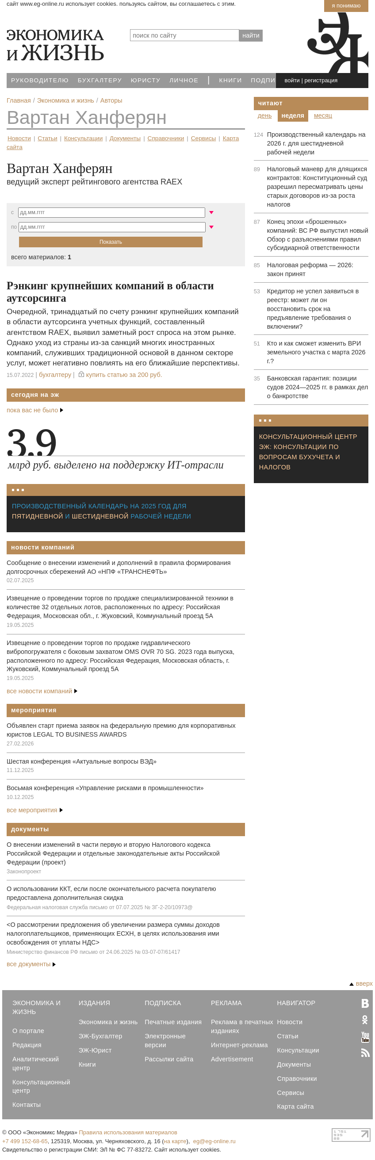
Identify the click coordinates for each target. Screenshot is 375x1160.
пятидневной (37, 516)
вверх (361, 983)
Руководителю (40, 80)
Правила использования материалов (128, 1132)
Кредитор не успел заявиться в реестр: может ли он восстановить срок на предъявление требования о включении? (313, 309)
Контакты (26, 1104)
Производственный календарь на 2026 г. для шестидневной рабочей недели (316, 143)
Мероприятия (34, 710)
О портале (28, 1030)
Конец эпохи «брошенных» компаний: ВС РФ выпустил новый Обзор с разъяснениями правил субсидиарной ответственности (317, 235)
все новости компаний (42, 691)
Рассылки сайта (169, 1059)
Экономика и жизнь (108, 1022)
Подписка (270, 80)
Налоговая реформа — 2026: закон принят (310, 269)
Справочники (166, 138)
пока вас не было (35, 410)
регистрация (320, 80)
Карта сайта (295, 1106)
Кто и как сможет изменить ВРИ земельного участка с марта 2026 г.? (316, 352)
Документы (125, 138)
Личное (184, 80)
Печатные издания (173, 1022)
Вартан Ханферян (87, 117)
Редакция (27, 1045)
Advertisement (232, 1059)
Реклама (226, 1002)
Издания (95, 1002)
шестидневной (100, 516)
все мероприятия (35, 810)
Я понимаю (346, 5)
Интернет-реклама (239, 1045)
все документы (31, 964)
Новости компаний (43, 547)
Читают (270, 103)
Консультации (83, 138)
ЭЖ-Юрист (95, 1050)
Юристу (146, 80)
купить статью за (124, 374)
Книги (230, 80)
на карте (175, 1141)
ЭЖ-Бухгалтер (100, 1036)
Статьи (47, 138)
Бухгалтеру (100, 80)
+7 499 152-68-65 (25, 1141)
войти (292, 80)
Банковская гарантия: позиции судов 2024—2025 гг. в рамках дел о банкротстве (317, 387)
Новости (19, 138)
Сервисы (203, 138)
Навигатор (296, 1002)
